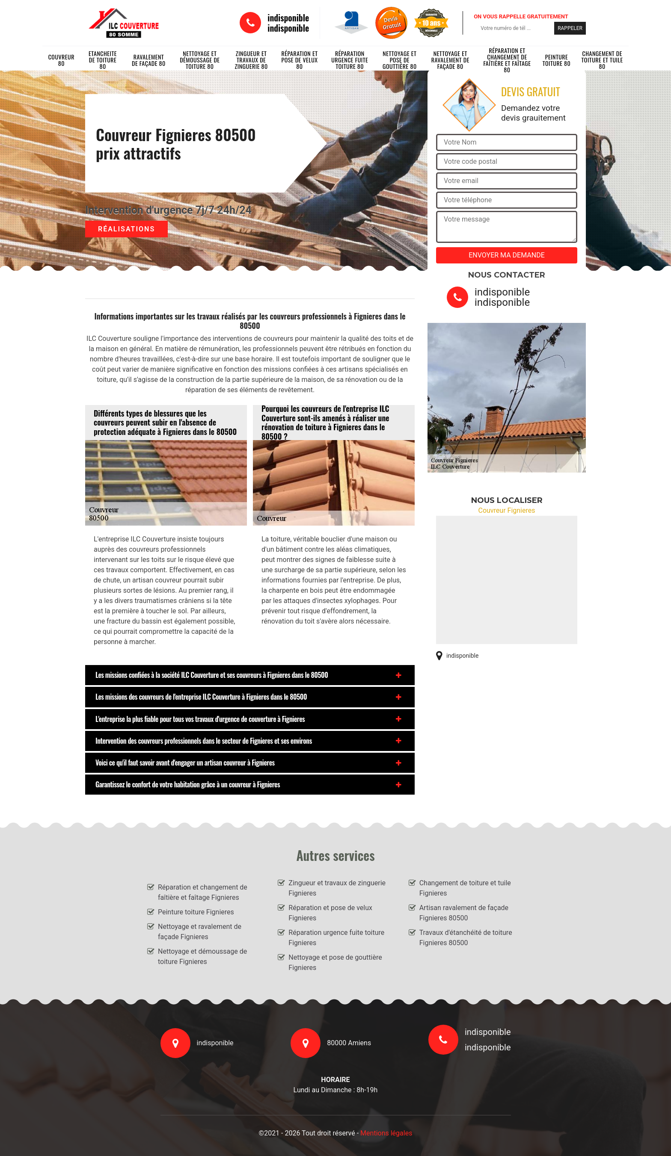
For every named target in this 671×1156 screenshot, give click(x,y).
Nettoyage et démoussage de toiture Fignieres (202, 956)
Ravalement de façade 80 (149, 60)
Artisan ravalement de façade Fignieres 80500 (463, 913)
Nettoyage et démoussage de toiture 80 (200, 60)
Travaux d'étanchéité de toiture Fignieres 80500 (465, 937)
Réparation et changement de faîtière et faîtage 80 (507, 60)
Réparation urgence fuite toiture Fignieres (336, 937)
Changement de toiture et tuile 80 (602, 60)
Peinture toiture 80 (557, 60)
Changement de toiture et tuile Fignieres (465, 888)
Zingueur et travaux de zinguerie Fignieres (337, 888)
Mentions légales (386, 1133)
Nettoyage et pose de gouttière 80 (400, 60)
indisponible (288, 17)
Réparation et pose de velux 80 (299, 60)
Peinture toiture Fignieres (196, 912)
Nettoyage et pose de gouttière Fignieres (335, 962)
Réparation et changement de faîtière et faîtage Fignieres (202, 892)
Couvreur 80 (61, 60)
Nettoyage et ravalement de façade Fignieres (199, 931)
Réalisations (126, 229)
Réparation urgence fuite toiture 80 (349, 60)
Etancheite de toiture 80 (103, 60)
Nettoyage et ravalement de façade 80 (450, 60)
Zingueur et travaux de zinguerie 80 (251, 60)
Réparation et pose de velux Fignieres (330, 913)
